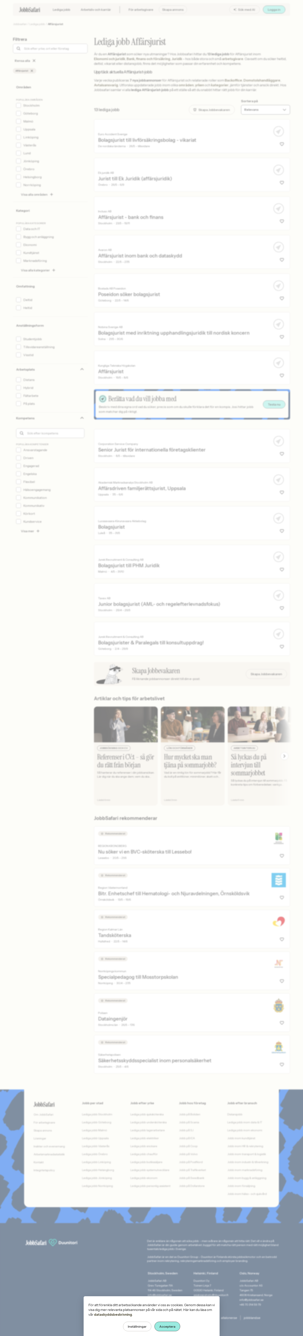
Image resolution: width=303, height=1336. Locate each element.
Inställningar (137, 1326)
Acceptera (167, 1326)
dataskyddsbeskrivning (113, 1315)
